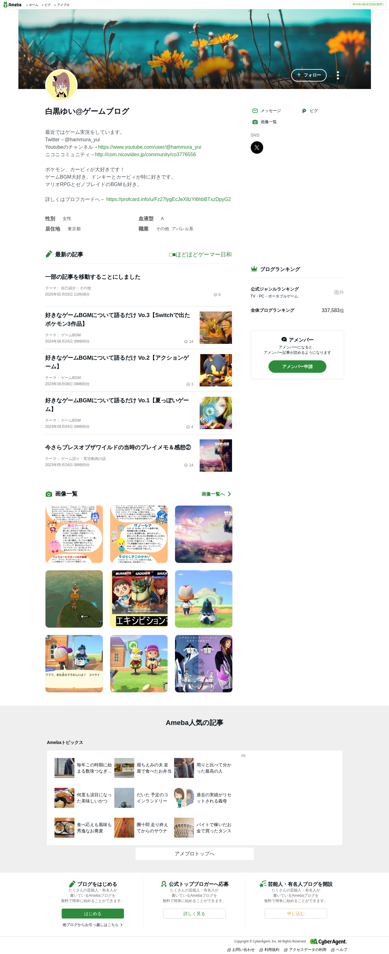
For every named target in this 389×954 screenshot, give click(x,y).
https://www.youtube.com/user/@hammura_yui (149, 147)
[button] (309, 75)
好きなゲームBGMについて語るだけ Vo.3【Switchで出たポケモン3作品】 (117, 319)
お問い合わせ (241, 949)
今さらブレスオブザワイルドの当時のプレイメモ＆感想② (118, 447)
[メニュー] (338, 75)
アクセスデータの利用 (305, 949)
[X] (257, 147)
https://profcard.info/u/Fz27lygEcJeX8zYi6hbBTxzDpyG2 (168, 199)
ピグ (309, 111)
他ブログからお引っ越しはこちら (91, 925)
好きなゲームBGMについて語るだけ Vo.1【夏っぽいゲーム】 (117, 404)
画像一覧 (264, 122)
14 (188, 341)
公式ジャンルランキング (275, 289)
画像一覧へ (217, 494)
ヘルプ (339, 949)
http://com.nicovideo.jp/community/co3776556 (145, 154)
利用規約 (269, 949)
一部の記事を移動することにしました (92, 277)
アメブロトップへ (195, 853)
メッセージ (266, 111)
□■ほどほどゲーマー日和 (200, 254)
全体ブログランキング (272, 310)
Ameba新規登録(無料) (368, 4)
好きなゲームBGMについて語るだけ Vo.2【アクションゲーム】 (117, 362)
